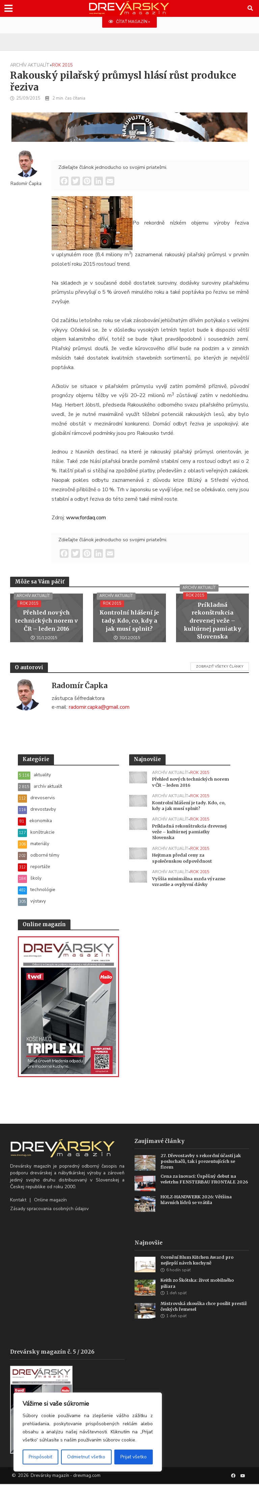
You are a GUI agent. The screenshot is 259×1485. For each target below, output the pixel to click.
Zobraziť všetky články (219, 667)
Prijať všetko (133, 1457)
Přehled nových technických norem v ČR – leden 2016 (46, 621)
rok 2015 (62, 65)
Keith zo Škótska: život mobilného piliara (199, 1284)
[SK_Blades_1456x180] (129, 131)
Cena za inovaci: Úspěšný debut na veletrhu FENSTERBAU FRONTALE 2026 (200, 1182)
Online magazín (50, 1200)
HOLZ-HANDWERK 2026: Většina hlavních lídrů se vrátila (197, 1200)
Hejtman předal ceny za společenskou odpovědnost (184, 859)
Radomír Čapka (25, 184)
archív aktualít (30, 65)
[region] (87, 1431)
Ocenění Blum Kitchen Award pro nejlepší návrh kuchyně (199, 1261)
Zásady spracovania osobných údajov (49, 1209)
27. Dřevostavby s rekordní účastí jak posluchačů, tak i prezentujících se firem (203, 1161)
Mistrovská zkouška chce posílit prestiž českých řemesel (198, 1307)
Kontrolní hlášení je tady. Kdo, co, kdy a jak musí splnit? (129, 621)
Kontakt (18, 1200)
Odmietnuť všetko (86, 1457)
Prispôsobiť (40, 1457)
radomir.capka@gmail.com (99, 707)
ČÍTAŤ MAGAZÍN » (129, 22)
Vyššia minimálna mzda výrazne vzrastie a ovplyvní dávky (189, 883)
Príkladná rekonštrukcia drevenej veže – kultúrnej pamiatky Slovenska (212, 621)
